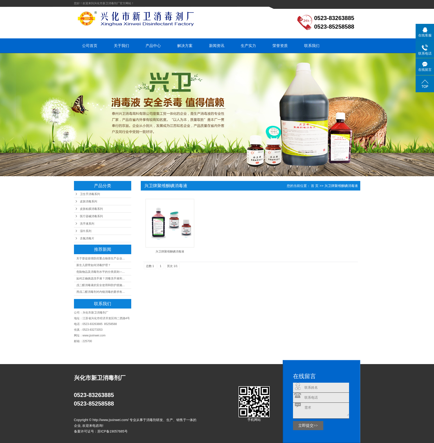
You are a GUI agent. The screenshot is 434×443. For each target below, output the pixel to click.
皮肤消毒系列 (88, 201)
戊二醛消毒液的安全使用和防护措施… (100, 285)
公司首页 (89, 46)
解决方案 (185, 46)
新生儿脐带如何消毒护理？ (93, 265)
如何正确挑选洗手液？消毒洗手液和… (100, 278)
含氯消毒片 (87, 238)
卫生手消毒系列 (90, 194)
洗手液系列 (87, 223)
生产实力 (248, 46)
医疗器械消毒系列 (91, 216)
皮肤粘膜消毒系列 (91, 209)
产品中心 (153, 46)
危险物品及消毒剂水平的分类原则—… (100, 271)
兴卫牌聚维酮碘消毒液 (170, 251)
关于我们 (121, 46)
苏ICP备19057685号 (112, 431)
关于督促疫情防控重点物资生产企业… (100, 258)
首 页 (315, 186)
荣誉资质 (280, 46)
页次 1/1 (172, 266)
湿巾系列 (85, 231)
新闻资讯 (216, 46)
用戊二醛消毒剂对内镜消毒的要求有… (100, 292)
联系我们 (311, 46)
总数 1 (150, 266)
